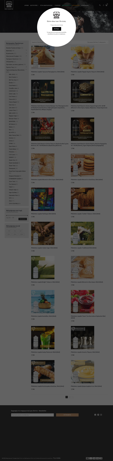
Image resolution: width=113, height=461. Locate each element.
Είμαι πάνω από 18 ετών (56, 25)
